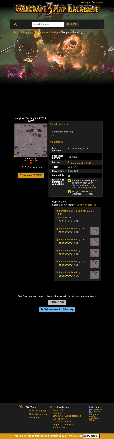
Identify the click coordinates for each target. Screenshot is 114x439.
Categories (27, 32)
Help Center (95, 407)
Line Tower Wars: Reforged (67, 416)
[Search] (48, 24)
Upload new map (38, 414)
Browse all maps (37, 411)
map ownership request (84, 187)
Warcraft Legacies (62, 422)
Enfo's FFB (58, 410)
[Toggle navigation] (98, 24)
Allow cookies (91, 436)
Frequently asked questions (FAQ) (95, 417)
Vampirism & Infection (47, 32)
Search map (71, 24)
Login (85, 2)
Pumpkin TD (59, 413)
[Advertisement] (61, 54)
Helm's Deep (59, 427)
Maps (15, 32)
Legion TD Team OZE (64, 424)
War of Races (60, 419)
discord (75, 185)
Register (97, 2)
